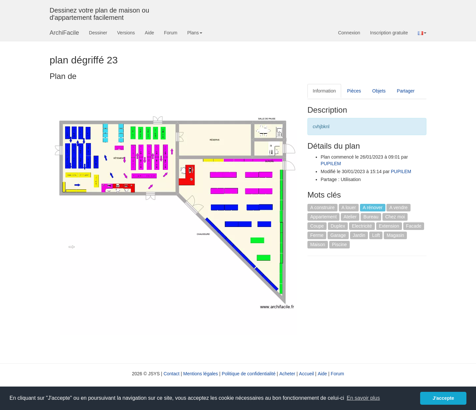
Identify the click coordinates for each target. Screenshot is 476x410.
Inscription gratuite (389, 32)
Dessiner (98, 32)
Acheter (287, 373)
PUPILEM (331, 163)
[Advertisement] (362, 309)
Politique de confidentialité (249, 373)
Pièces (354, 90)
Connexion (349, 32)
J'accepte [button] (443, 398)
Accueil (306, 373)
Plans (194, 32)
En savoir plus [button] (363, 398)
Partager (406, 90)
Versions (126, 32)
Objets (378, 90)
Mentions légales (200, 373)
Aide (149, 32)
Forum (170, 32)
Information (324, 90)
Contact (171, 373)
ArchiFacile (64, 32)
